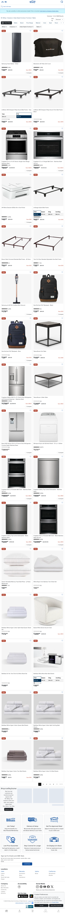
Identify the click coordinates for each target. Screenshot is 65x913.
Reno (20, 875)
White (4, 27)
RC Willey (3, 18)
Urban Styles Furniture (19, 18)
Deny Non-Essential (56, 905)
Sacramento (52, 873)
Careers (3, 891)
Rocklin (51, 875)
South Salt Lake (5, 877)
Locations (4, 869)
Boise (36, 873)
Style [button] (50, 23)
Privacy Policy (55, 902)
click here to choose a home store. (49, 11)
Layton (3, 873)
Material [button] (38, 23)
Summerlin (22, 873)
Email (2, 861)
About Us (3, 886)
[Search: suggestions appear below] (32, 6)
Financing (3, 889)
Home (29, 901)
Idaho (37, 871)
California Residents (19, 903)
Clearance (10, 18)
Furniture (29, 18)
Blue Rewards (4, 887)
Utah (2, 871)
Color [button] (44, 23)
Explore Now (8, 809)
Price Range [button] (29, 23)
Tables (34, 18)
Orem (2, 875)
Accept (41, 905)
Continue (27, 864)
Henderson (22, 877)
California (52, 871)
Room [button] (56, 23)
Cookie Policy (27, 903)
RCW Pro (3, 893)
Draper (3, 879)
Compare (29, 73)
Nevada (22, 871)
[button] (6, 22)
